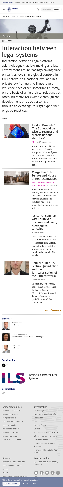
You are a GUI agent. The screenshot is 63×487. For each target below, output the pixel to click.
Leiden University (7, 2)
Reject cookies (30, 483)
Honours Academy (41, 424)
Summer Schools (8, 409)
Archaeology (39, 395)
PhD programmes (9, 402)
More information (52, 294)
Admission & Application (11, 424)
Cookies (5, 472)
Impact (5, 457)
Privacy (5, 475)
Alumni (5, 453)
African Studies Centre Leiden (45, 420)
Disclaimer (6, 468)
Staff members (26, 2)
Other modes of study (10, 413)
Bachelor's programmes (11, 395)
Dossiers (12, 16)
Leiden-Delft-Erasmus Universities (15, 461)
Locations (6, 464)
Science (37, 413)
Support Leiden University (12, 450)
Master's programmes (10, 398)
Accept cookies (11, 483)
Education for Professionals (12, 406)
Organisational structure (40, 2)
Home (5, 16)
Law (3, 377)
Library (52, 2)
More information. (31, 480)
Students (17, 2)
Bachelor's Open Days (10, 417)
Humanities (38, 402)
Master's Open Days (10, 420)
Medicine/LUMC (40, 409)
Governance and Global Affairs (45, 398)
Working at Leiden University (13, 446)
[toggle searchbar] (37, 9)
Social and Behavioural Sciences (46, 417)
